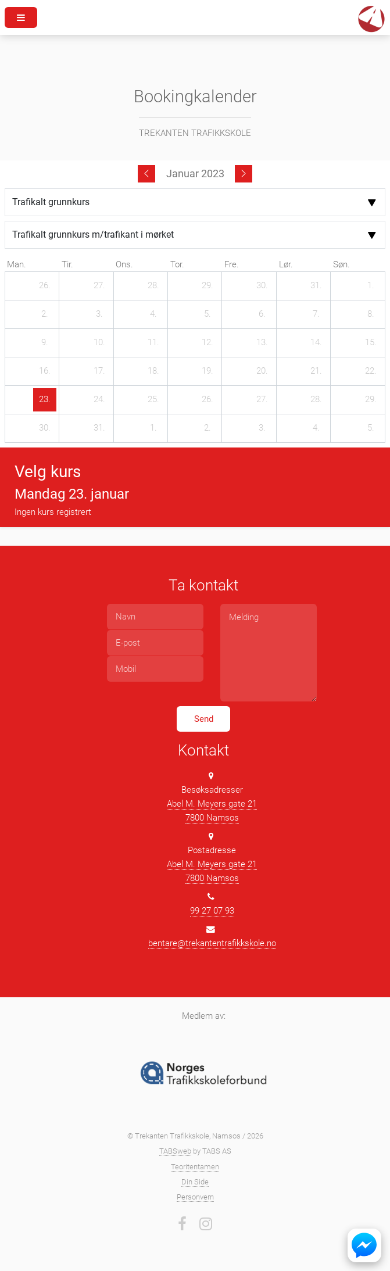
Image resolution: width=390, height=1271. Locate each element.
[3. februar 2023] (262, 428)
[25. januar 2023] (153, 400)
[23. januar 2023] (45, 400)
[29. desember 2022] (207, 286)
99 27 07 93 (212, 910)
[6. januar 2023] (262, 314)
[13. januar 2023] (262, 343)
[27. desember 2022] (99, 286)
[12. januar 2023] (207, 343)
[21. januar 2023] (316, 371)
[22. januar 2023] (371, 371)
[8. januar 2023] (371, 314)
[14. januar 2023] (316, 343)
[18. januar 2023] (153, 371)
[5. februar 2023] (371, 428)
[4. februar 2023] (316, 428)
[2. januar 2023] (45, 314)
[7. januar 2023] (316, 314)
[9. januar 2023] (45, 343)
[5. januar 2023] (207, 314)
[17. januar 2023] (99, 371)
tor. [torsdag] (177, 264)
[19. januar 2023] (207, 371)
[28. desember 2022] (153, 286)
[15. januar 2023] (371, 343)
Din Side (195, 1181)
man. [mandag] (16, 264)
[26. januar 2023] (207, 400)
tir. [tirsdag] (67, 264)
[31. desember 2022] (316, 286)
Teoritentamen (195, 1166)
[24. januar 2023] (99, 400)
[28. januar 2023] (316, 400)
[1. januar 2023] (371, 286)
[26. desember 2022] (45, 286)
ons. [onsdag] (124, 264)
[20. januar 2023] (262, 371)
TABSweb (175, 1151)
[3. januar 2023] (99, 314)
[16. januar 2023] (45, 371)
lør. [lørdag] (286, 264)
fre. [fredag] (231, 264)
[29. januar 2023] (371, 400)
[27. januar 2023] (262, 400)
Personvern (195, 1197)
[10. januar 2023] (99, 343)
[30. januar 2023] (45, 428)
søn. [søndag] (341, 264)
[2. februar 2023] (207, 428)
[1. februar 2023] (153, 428)
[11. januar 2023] (153, 343)
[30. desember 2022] (262, 286)
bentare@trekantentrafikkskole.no (212, 943)
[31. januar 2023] (99, 428)
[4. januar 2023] (153, 314)
